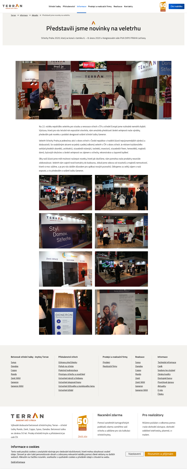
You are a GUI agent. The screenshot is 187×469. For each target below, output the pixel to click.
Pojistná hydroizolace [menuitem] (68, 370)
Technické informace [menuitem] (167, 362)
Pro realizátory (152, 414)
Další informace (18, 462)
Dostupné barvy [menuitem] (165, 378)
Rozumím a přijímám (160, 453)
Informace (163, 357)
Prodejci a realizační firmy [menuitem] (100, 6)
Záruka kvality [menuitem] (164, 374)
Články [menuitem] (161, 394)
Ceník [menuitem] (160, 366)
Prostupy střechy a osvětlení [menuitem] (71, 374)
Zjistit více (82, 436)
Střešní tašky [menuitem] (55, 6)
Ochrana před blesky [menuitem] (67, 362)
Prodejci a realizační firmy (115, 357)
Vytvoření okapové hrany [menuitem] (69, 382)
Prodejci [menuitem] (106, 362)
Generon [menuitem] (14, 382)
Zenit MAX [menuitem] (16, 378)
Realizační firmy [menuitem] (110, 366)
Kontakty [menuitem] (128, 6)
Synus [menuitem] (13, 362)
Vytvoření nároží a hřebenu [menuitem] (70, 378)
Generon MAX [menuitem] (17, 386)
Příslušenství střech (68, 357)
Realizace (139, 357)
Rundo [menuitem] (14, 374)
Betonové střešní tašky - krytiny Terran (30, 357)
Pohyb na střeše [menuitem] (66, 366)
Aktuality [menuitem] (162, 386)
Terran (13, 15)
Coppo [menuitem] (14, 370)
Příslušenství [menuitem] (69, 6)
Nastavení (134, 453)
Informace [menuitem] (81, 6)
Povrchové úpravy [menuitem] (166, 382)
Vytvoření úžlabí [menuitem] (65, 390)
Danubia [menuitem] (14, 366)
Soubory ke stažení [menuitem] (166, 370)
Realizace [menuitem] (118, 6)
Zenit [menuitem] (137, 378)
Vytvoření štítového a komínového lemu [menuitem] (76, 386)
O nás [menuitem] (160, 390)
